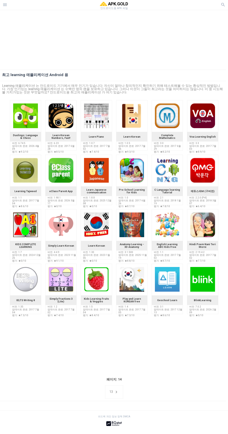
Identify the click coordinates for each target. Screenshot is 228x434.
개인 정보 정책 (114, 416)
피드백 (101, 416)
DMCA (126, 416)
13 (114, 392)
